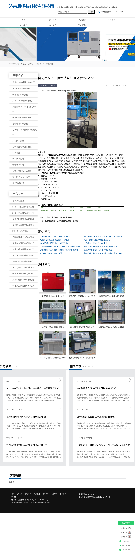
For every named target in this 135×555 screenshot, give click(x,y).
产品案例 (111, 20)
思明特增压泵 (18, 183)
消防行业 (16, 153)
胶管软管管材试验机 (21, 88)
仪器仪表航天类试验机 (44, 64)
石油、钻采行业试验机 (22, 171)
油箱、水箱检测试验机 (22, 101)
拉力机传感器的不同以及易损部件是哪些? (26, 416)
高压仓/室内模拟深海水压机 (24, 82)
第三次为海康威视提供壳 (23, 255)
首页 (23, 20)
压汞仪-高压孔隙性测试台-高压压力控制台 (56, 236)
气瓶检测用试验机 (20, 94)
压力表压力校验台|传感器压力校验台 (59, 217)
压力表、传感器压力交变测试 (53, 327)
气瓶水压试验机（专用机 (23, 273)
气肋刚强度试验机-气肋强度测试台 (97, 240)
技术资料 (53, 25)
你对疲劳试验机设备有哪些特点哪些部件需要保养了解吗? (32, 388)
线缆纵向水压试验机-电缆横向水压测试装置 (100, 247)
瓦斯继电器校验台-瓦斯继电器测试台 (98, 250)
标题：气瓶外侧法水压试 (23, 207)
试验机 (62, 91)
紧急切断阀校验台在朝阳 (23, 219)
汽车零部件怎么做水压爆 (23, 237)
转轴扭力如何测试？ (21, 231)
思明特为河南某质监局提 (23, 225)
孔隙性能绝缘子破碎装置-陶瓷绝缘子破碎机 (61, 221)
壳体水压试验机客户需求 (23, 286)
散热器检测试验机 (20, 123)
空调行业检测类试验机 (22, 147)
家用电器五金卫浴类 (21, 177)
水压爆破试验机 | (15, 502)
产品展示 (82, 20)
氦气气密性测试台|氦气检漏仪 (53, 296)
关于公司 (53, 20)
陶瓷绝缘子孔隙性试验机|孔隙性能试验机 (96, 388)
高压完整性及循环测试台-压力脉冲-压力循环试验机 (103, 236)
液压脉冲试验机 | (35, 502)
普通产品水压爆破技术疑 (23, 249)
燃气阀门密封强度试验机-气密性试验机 (54, 243)
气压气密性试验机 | (25, 502)
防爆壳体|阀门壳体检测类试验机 (24, 109)
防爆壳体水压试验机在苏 (23, 261)
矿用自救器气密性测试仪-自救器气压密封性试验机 (59, 250)
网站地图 (13, 497)
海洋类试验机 (18, 165)
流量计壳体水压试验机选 (23, 279)
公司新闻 (23, 25)
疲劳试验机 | (43, 502)
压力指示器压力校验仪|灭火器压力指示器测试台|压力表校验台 (103, 445)
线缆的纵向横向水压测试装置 (51, 253)
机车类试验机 (18, 159)
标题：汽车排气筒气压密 (23, 213)
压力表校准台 (18, 201)
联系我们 (82, 25)
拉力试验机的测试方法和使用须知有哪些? (26, 445)
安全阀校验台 (18, 141)
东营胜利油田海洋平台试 (23, 243)
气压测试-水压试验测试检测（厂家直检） (55, 240)
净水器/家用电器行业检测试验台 (24, 132)
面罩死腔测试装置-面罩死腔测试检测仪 (96, 416)
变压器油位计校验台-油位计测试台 (97, 243)
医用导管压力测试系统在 (23, 267)
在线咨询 (124, 528)
